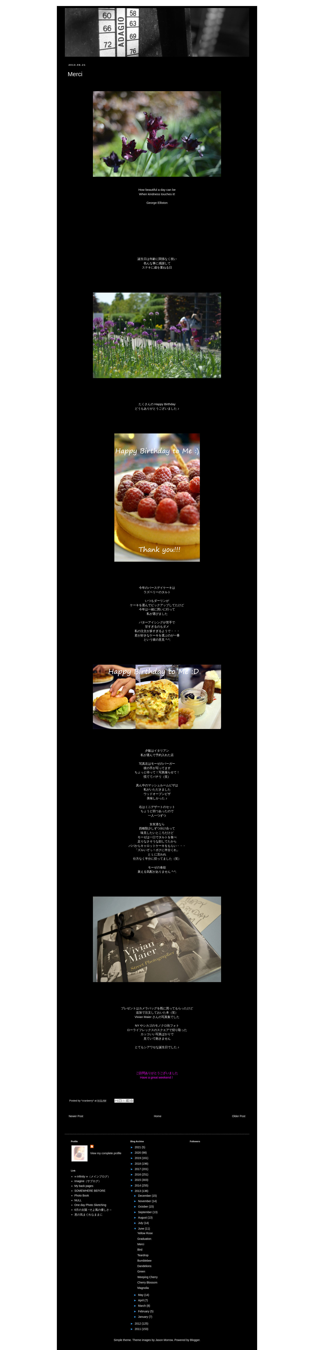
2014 (138, 1185)
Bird (139, 1249)
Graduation (144, 1238)
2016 (138, 1174)
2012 (138, 1323)
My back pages (83, 1185)
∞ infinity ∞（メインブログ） (92, 1176)
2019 (138, 1158)
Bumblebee (144, 1260)
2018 (138, 1163)
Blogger (194, 1340)
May (141, 1294)
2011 (138, 1329)
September (145, 1212)
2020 (138, 1152)
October (143, 1206)
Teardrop (142, 1255)
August (142, 1217)
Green (141, 1271)
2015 (138, 1179)
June (141, 1228)
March (142, 1305)
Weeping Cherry (147, 1277)
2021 (138, 1147)
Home (157, 1116)
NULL (78, 1200)
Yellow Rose (145, 1233)
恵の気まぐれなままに (88, 1214)
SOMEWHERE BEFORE (90, 1190)
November (145, 1201)
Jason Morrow (164, 1340)
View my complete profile (105, 1153)
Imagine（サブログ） (87, 1181)
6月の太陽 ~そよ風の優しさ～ (93, 1209)
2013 (138, 1190)
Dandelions (144, 1266)
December (145, 1195)
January (143, 1316)
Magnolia (143, 1287)
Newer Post (76, 1116)
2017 (138, 1169)
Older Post (238, 1116)
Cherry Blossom (147, 1282)
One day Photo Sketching (90, 1205)
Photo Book (81, 1195)
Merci (140, 1244)
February (144, 1311)
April (141, 1300)
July (141, 1223)
